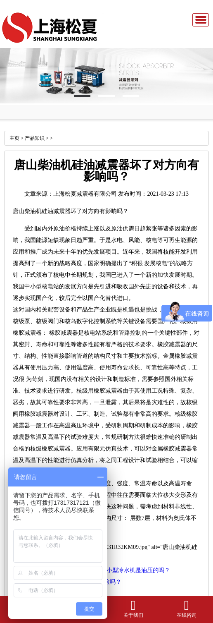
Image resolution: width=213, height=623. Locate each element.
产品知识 (35, 138)
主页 (14, 138)
